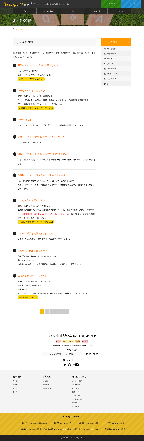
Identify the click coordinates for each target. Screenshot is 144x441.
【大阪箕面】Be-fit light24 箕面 (87, 423)
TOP (26, 11)
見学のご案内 (46, 384)
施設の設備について (20, 53)
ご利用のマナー (77, 384)
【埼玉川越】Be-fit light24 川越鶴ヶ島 (87, 429)
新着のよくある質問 (110, 49)
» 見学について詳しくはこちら (31, 79)
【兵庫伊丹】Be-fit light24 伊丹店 (62, 423)
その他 (29, 57)
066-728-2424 (72, 359)
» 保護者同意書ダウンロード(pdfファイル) (36, 108)
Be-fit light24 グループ (72, 417)
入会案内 (49, 11)
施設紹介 (45, 381)
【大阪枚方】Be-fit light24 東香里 (30, 429)
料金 (73, 11)
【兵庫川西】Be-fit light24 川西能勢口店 (33, 423)
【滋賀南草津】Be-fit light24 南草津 (57, 429)
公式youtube (76, 392)
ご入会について (48, 53)
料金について (35, 53)
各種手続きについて (110, 79)
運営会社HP (76, 406)
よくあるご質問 (77, 381)
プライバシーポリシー (79, 399)
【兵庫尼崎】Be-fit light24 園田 (114, 429)
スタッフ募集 (76, 395)
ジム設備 (97, 11)
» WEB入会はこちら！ (28, 297)
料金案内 (15, 384)
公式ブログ (75, 388)
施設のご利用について (81, 53)
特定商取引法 (76, 403)
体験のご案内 (46, 388)
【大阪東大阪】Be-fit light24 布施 (113, 423)
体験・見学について (63, 53)
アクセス (120, 11)
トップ (15, 392)
